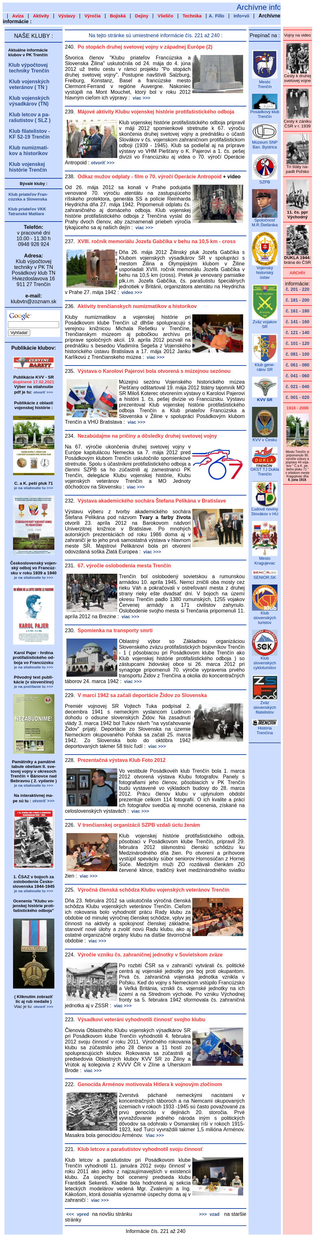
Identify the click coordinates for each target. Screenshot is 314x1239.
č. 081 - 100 (298, 354)
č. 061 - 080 (298, 364)
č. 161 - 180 (298, 310)
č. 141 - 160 (298, 321)
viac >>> (140, 97)
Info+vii (241, 15)
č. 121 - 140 (298, 332)
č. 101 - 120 (298, 343)
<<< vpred (77, 1214)
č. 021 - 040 (298, 386)
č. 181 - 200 (298, 300)
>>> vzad (209, 1214)
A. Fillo (216, 15)
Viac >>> (154, 1135)
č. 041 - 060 (298, 375)
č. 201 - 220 (298, 289)
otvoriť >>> (102, 162)
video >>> (131, 292)
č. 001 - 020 (298, 397)
